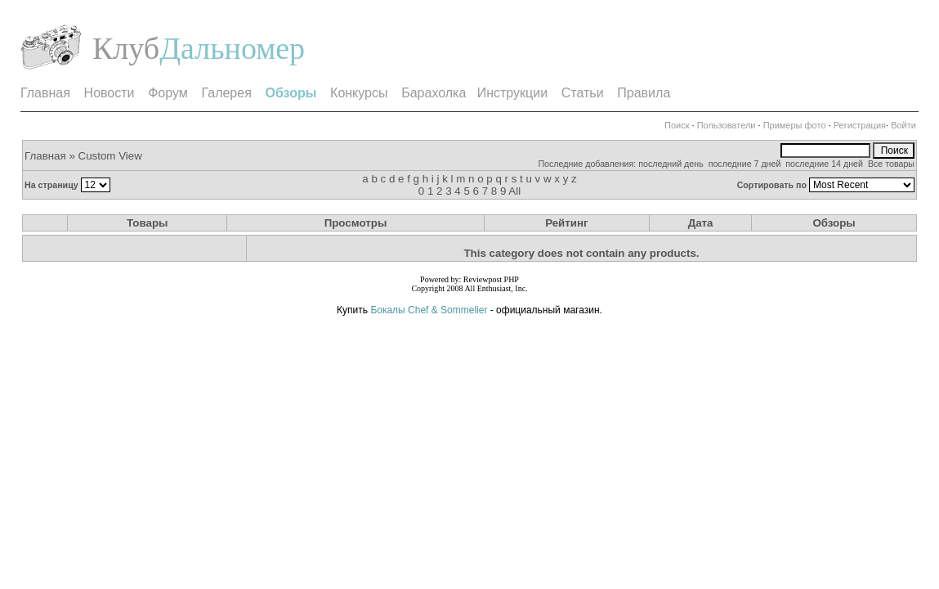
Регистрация (860, 125)
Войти (903, 125)
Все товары (891, 164)
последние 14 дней (824, 164)
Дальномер (232, 48)
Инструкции (512, 93)
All (514, 191)
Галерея (226, 93)
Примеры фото (794, 125)
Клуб (125, 48)
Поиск (676, 125)
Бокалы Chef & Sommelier (430, 310)
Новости (109, 93)
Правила (643, 93)
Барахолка (433, 93)
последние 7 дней (745, 164)
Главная (45, 93)
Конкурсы (358, 93)
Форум (168, 93)
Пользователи (726, 125)
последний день (671, 164)
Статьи (582, 93)
